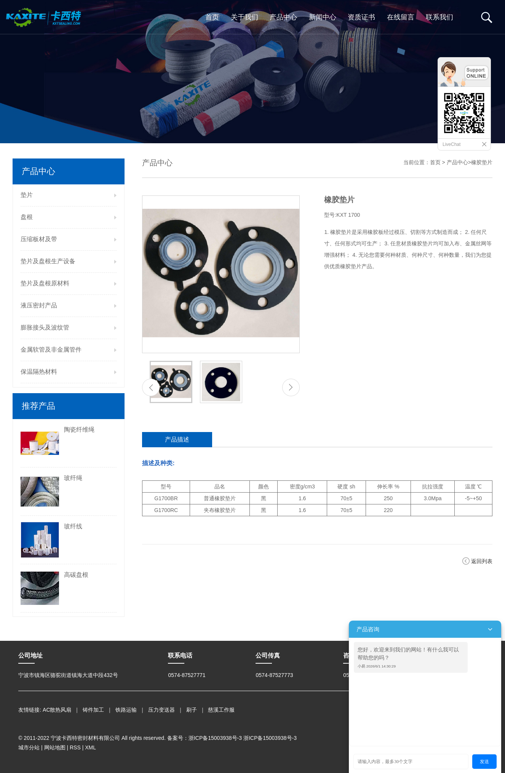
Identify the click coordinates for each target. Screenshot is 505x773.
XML (90, 747)
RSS (75, 747)
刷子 (191, 710)
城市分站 (29, 747)
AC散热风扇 (57, 710)
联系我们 (439, 17)
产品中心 (283, 17)
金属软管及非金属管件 (51, 349)
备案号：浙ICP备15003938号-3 (204, 738)
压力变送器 (161, 710)
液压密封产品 (39, 305)
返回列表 (481, 561)
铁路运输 (126, 710)
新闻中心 (322, 17)
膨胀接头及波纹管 (45, 327)
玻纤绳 (73, 478)
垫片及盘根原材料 (45, 283)
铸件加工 (93, 710)
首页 (212, 17)
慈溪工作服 (221, 710)
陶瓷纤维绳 (79, 429)
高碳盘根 (76, 574)
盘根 (27, 217)
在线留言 (400, 17)
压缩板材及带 (39, 239)
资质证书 (361, 17)
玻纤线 (73, 526)
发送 (484, 761)
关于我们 (244, 17)
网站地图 (55, 747)
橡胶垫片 (481, 162)
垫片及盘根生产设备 (48, 261)
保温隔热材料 (39, 371)
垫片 (27, 195)
